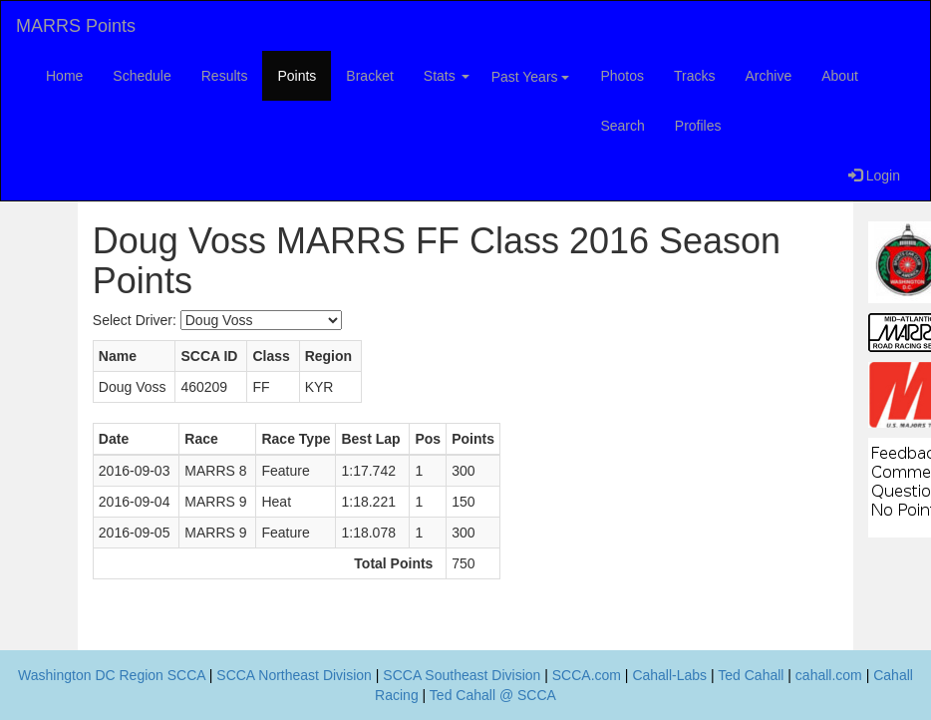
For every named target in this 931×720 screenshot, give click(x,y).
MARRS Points (76, 26)
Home (64, 76)
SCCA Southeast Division (461, 675)
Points (296, 76)
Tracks (694, 76)
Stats (446, 76)
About (839, 76)
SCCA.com (586, 675)
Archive (769, 76)
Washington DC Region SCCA (111, 675)
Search (622, 126)
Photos (622, 76)
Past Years (530, 77)
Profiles (698, 126)
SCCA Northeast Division (294, 675)
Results (224, 76)
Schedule (141, 76)
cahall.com (828, 675)
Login (874, 175)
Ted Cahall (750, 675)
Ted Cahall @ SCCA (493, 695)
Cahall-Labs (669, 675)
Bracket (369, 76)
